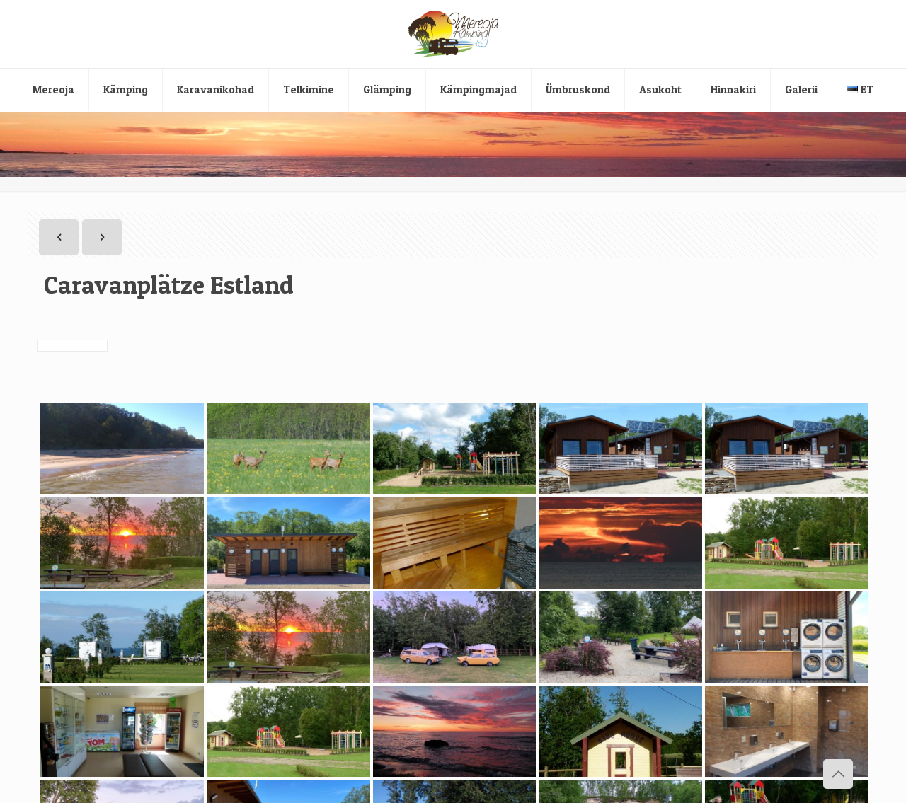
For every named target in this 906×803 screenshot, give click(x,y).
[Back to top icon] (838, 774)
